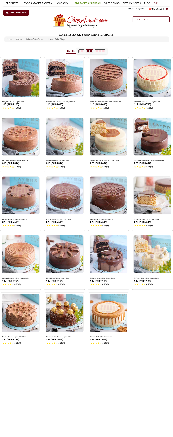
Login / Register (137, 8)
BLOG (147, 3)
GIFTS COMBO (112, 3)
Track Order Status (16, 13)
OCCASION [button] (63, 3)
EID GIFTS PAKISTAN (88, 3)
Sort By (71, 51)
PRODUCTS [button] (12, 3)
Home (9, 39)
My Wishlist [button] (158, 9)
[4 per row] (89, 51)
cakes (19, 39)
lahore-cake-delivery (35, 39)
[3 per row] (81, 51)
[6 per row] (100, 51)
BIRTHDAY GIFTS (132, 3)
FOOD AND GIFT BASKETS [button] (38, 3)
